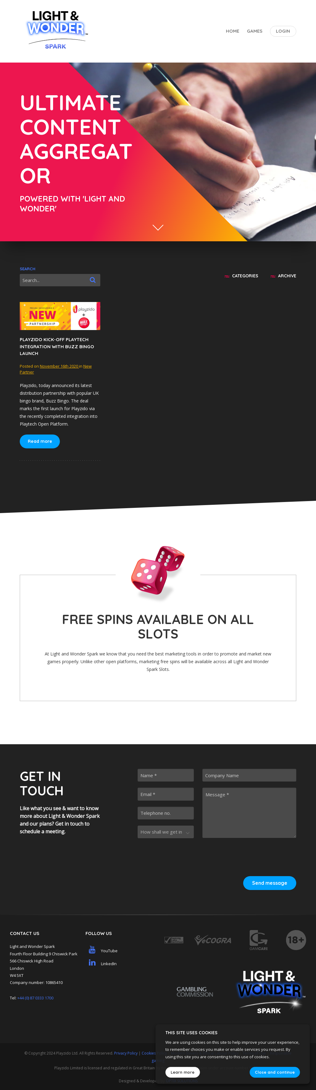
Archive (283, 276)
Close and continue (275, 1072)
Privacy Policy (126, 1053)
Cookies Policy (154, 1053)
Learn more (182, 1072)
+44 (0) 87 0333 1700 (35, 998)
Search (27, 268)
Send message (269, 883)
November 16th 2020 (59, 366)
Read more (40, 441)
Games (254, 31)
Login (283, 31)
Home (232, 31)
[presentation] (249, 856)
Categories (241, 276)
